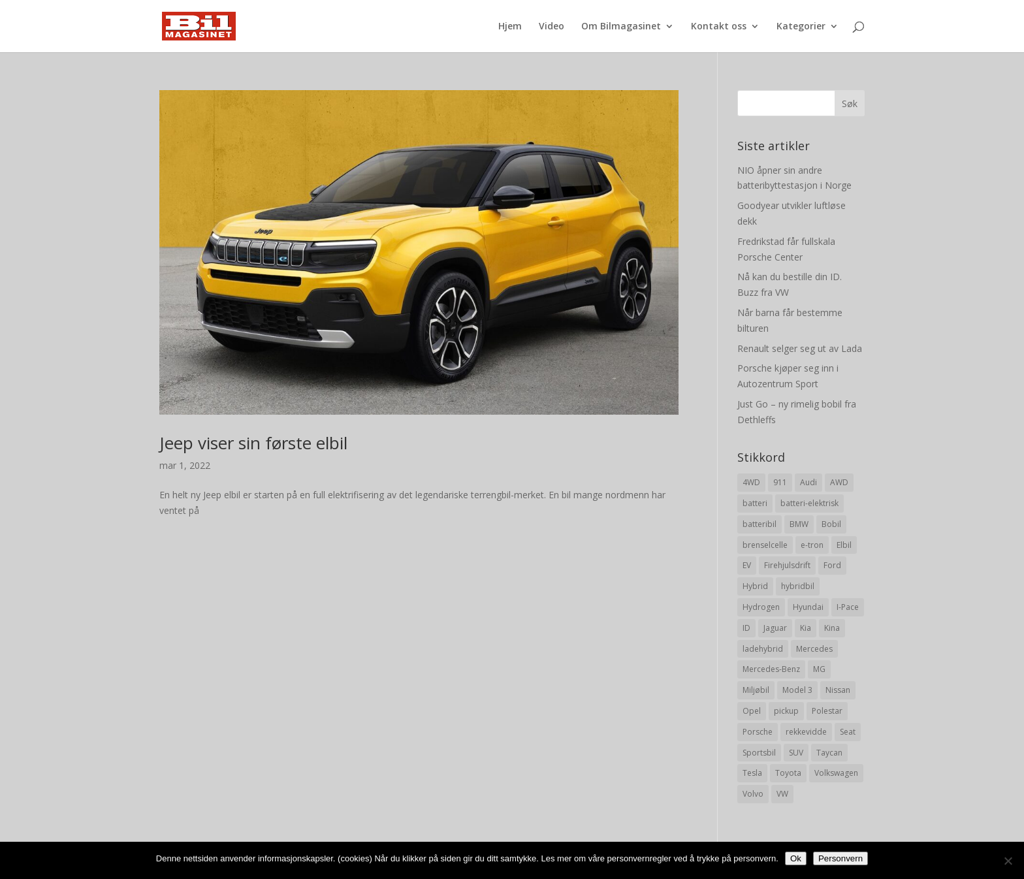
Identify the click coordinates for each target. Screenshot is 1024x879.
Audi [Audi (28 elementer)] (808, 482)
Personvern (840, 858)
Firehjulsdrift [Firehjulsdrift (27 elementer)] (787, 565)
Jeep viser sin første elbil (253, 443)
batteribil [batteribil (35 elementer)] (759, 524)
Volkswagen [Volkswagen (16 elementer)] (836, 772)
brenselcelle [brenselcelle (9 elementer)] (765, 545)
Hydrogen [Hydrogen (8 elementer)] (761, 607)
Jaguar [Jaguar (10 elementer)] (775, 627)
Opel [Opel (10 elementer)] (752, 710)
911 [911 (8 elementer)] (780, 482)
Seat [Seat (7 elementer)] (848, 731)
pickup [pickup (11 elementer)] (786, 710)
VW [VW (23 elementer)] (782, 793)
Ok (795, 858)
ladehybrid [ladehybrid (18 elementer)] (763, 648)
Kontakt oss (718, 27)
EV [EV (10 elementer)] (747, 565)
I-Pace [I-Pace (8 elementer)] (848, 607)
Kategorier (800, 27)
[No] (1007, 860)
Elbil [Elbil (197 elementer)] (844, 545)
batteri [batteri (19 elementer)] (755, 503)
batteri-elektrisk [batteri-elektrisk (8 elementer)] (809, 503)
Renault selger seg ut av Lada (799, 348)
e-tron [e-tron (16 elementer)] (812, 545)
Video (551, 27)
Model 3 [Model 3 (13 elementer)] (797, 689)
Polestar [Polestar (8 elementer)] (827, 710)
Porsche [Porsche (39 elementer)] (758, 731)
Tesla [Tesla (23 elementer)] (752, 772)
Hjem (510, 27)
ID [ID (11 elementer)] (746, 627)
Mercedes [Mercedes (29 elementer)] (814, 648)
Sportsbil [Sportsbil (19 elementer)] (759, 752)
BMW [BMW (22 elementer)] (799, 524)
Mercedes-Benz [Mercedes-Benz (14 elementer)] (771, 669)
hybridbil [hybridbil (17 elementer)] (797, 586)
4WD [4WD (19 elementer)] (751, 482)
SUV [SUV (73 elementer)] (796, 752)
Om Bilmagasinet (621, 27)
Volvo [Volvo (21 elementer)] (753, 793)
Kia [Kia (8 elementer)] (805, 627)
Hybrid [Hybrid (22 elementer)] (755, 586)
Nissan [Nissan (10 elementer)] (837, 689)
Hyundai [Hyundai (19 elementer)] (808, 607)
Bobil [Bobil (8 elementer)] (831, 524)
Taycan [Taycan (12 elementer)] (829, 752)
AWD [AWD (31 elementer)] (839, 482)
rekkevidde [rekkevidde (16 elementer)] (806, 731)
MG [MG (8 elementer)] (819, 669)
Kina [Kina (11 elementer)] (832, 627)
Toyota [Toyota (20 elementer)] (788, 772)
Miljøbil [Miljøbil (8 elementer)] (756, 689)
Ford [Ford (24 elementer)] (832, 565)
